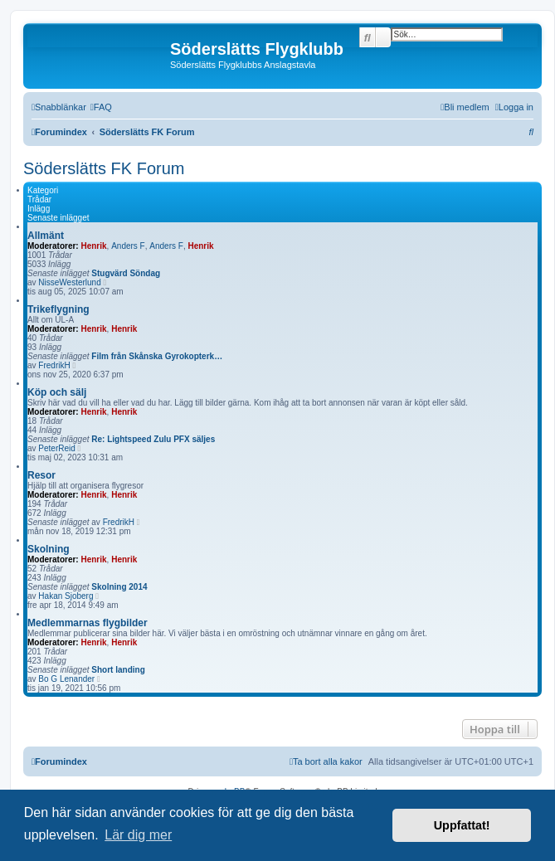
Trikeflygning (58, 309)
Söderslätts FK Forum (104, 168)
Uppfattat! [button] (462, 825)
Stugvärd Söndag (125, 273)
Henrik (93, 246)
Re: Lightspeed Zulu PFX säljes (153, 439)
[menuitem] (101, 107)
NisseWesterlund (69, 282)
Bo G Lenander (66, 678)
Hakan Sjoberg (65, 596)
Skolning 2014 (119, 586)
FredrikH (54, 365)
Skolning (48, 549)
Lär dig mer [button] (138, 835)
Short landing (117, 669)
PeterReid (56, 448)
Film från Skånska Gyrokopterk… (156, 356)
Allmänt (45, 235)
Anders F (128, 246)
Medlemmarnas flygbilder (87, 623)
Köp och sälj (56, 392)
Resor (41, 475)
